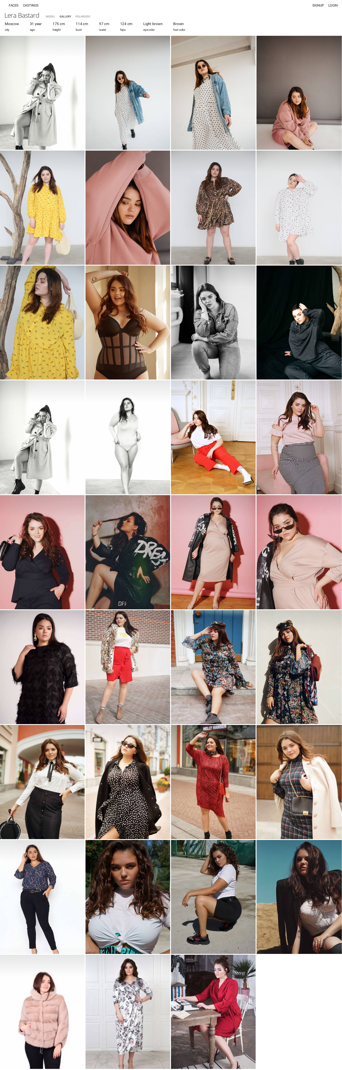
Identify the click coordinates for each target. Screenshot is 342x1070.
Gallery (65, 16)
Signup (318, 5)
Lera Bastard (21, 15)
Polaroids (82, 16)
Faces (14, 5)
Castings (31, 5)
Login (333, 5)
